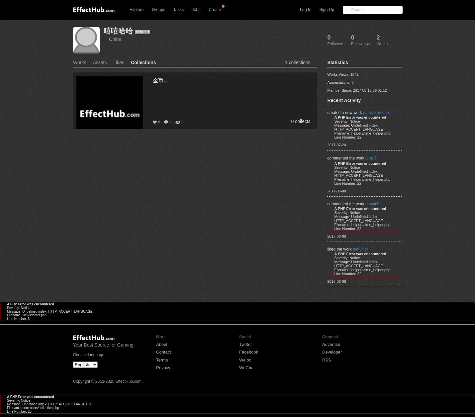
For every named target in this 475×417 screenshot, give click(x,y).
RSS (326, 360)
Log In (306, 9)
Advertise (331, 344)
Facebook (248, 352)
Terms (162, 360)
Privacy (163, 367)
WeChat (247, 367)
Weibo (245, 360)
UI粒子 (371, 158)
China (115, 39)
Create (215, 9)
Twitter (245, 344)
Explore (136, 9)
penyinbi (372, 204)
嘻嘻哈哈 (118, 31)
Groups (158, 9)
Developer (332, 352)
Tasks (178, 9)
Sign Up (327, 9)
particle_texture (376, 112)
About (161, 344)
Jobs (196, 9)
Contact (163, 352)
